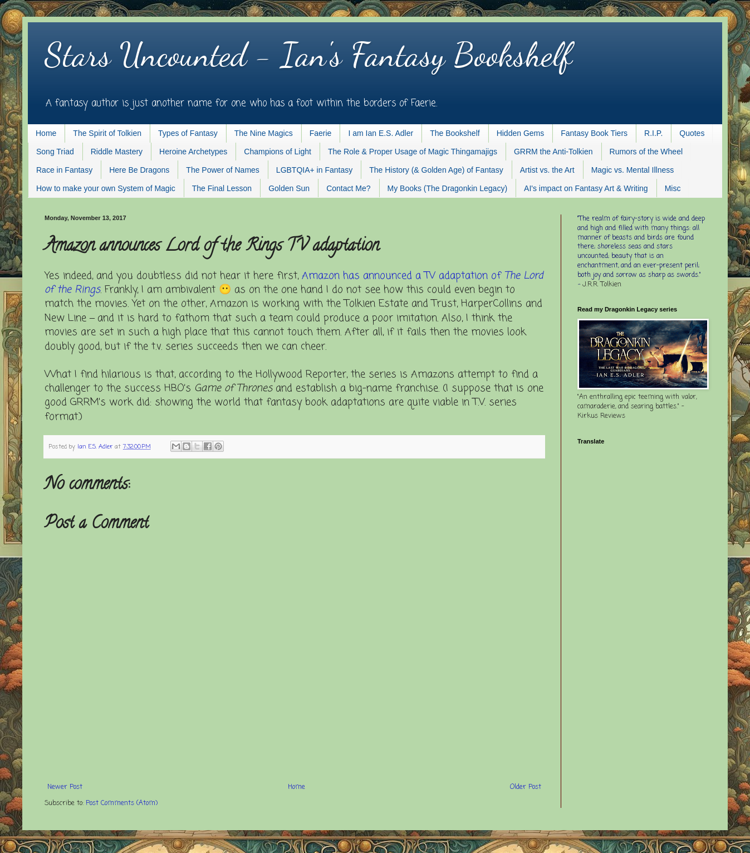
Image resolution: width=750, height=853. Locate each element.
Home (46, 133)
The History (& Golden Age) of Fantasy (436, 169)
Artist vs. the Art (547, 169)
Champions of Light (277, 151)
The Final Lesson (222, 188)
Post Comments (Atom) (122, 803)
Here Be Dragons (139, 169)
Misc (673, 188)
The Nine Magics (263, 133)
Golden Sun (289, 188)
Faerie (321, 133)
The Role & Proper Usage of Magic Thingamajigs (412, 151)
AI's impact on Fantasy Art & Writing (586, 188)
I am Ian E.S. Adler (380, 133)
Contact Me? (348, 188)
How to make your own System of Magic (105, 188)
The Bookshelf (455, 133)
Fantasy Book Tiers (594, 133)
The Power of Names (222, 169)
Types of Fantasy (188, 133)
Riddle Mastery (117, 151)
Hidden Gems (521, 133)
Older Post (525, 787)
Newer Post (64, 787)
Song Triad (55, 151)
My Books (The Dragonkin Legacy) (448, 188)
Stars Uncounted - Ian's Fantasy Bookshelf (308, 55)
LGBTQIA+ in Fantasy (314, 169)
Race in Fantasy (64, 169)
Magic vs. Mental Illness (632, 169)
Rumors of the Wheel (646, 151)
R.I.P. (653, 133)
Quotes (691, 133)
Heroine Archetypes (193, 151)
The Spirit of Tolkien (107, 133)
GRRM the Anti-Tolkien (553, 151)
